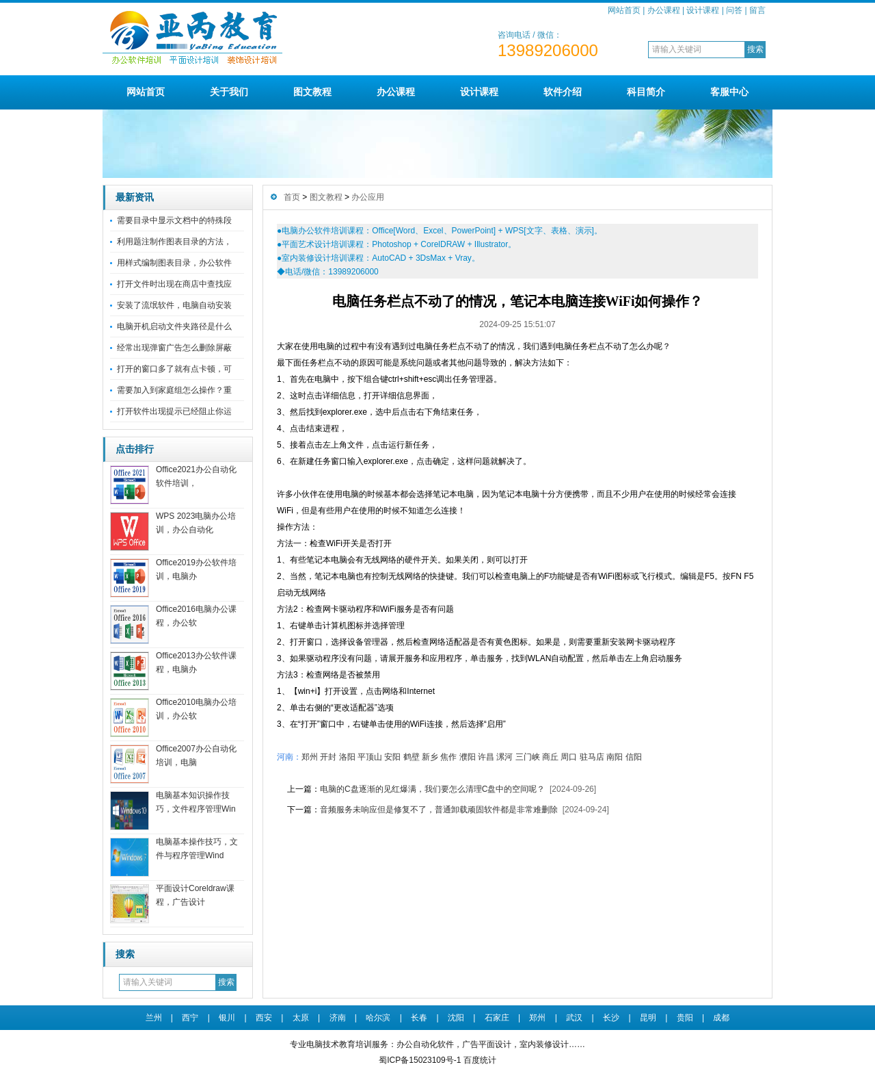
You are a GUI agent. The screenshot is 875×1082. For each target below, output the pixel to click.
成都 (721, 1017)
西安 (264, 1017)
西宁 (190, 1017)
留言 (757, 10)
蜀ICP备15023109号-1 (420, 1060)
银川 (227, 1017)
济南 (337, 1017)
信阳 (633, 757)
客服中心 (729, 91)
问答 (734, 10)
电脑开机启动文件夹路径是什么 (174, 326)
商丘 (550, 757)
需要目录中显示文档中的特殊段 (174, 220)
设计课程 (702, 10)
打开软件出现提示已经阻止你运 (174, 411)
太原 (301, 1017)
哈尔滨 (378, 1017)
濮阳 (467, 757)
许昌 (486, 757)
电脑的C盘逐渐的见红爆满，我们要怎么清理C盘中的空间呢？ (432, 789)
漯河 (504, 757)
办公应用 (367, 197)
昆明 (648, 1017)
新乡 (430, 757)
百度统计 (479, 1060)
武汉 (574, 1017)
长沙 (611, 1017)
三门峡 (527, 757)
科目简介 (646, 91)
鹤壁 (411, 757)
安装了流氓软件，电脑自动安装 (174, 305)
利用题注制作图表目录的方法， (174, 241)
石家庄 (497, 1017)
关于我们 (229, 91)
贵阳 (685, 1017)
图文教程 (312, 91)
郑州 (309, 757)
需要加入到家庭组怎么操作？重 (174, 390)
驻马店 (592, 757)
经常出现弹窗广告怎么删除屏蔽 (174, 347)
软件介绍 (562, 91)
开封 (328, 757)
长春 (419, 1017)
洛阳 (347, 757)
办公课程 (663, 10)
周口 (569, 757)
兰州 (154, 1017)
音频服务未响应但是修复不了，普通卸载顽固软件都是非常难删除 (439, 809)
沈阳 (456, 1017)
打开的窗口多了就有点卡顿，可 (174, 369)
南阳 (614, 757)
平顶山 (370, 757)
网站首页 (624, 10)
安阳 (392, 757)
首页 (292, 197)
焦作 (448, 757)
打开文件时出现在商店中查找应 (174, 284)
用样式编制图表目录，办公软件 (174, 263)
